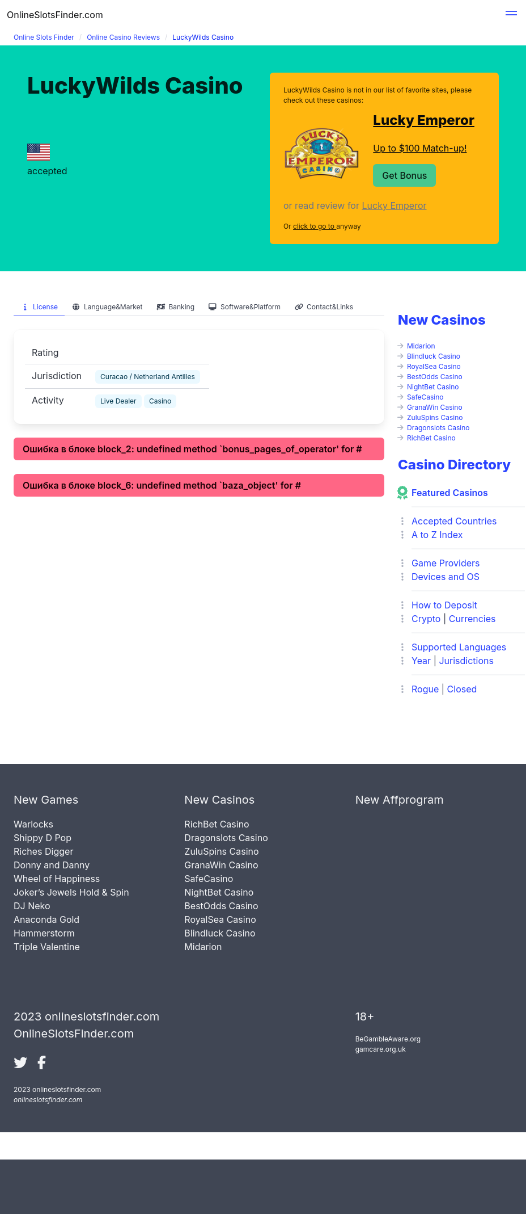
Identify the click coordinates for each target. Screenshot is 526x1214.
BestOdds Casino (435, 376)
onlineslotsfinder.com (48, 1099)
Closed (462, 689)
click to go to (314, 226)
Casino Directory (454, 464)
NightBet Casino (433, 387)
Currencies (472, 618)
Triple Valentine (47, 946)
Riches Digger (43, 851)
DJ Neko (32, 905)
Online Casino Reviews (123, 37)
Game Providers (446, 563)
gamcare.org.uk (380, 1049)
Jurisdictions (466, 660)
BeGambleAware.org (388, 1039)
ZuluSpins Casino (435, 417)
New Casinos (442, 320)
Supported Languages (459, 647)
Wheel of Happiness (57, 878)
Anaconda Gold (46, 919)
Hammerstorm (44, 933)
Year (421, 660)
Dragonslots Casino (438, 427)
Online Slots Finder (44, 37)
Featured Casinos (450, 492)
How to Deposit (444, 605)
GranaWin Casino (435, 407)
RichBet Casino (431, 438)
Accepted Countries (454, 521)
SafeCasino (425, 397)
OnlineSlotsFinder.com (55, 14)
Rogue (425, 689)
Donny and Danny (52, 865)
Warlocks (33, 824)
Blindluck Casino (433, 356)
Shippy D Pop (42, 837)
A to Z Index (437, 534)
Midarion (421, 346)
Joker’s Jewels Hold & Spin (71, 892)
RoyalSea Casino (434, 366)
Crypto (426, 618)
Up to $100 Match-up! (419, 148)
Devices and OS (446, 576)
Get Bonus (404, 175)
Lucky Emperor (423, 120)
